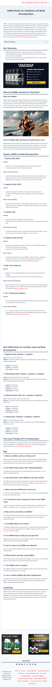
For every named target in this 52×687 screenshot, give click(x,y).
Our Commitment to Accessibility (38, 681)
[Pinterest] (30, 664)
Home (23, 2)
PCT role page (40, 507)
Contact (23, 671)
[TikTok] (27, 664)
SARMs (42, 2)
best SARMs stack (22, 37)
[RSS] (16, 664)
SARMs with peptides (33, 261)
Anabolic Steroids (29, 2)
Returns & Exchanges (22, 681)
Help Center (43, 673)
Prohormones (37, 2)
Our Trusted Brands (26, 676)
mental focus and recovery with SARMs (32, 179)
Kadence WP (7, 679)
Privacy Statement (31, 671)
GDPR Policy (21, 673)
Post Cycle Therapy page (24, 446)
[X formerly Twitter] (33, 664)
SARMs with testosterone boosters (20, 314)
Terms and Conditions (43, 671)
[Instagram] (24, 664)
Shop (46, 2)
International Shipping (38, 676)
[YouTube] (22, 664)
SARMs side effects (38, 107)
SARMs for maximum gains (21, 288)
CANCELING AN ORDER (40, 678)
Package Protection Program (25, 678)
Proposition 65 (32, 683)
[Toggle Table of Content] (45, 42)
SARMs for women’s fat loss (30, 233)
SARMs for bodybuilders (12, 207)
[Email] (35, 664)
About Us (17, 671)
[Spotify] (19, 664)
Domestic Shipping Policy (32, 673)
